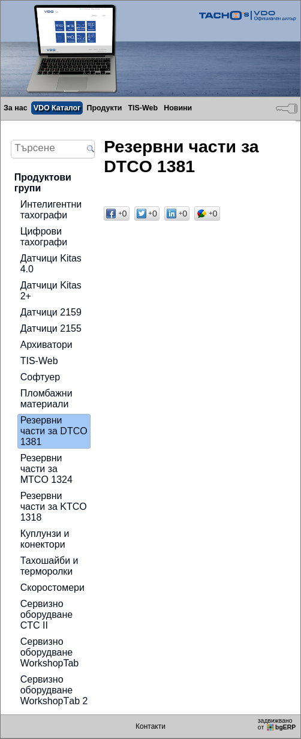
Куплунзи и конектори (45, 538)
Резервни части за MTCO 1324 (46, 469)
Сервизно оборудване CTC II (46, 614)
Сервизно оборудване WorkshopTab (49, 652)
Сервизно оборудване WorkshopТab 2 (54, 690)
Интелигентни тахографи (51, 209)
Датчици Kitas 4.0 (51, 263)
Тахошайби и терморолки (49, 565)
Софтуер (40, 377)
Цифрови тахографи (44, 236)
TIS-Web (143, 108)
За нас (16, 108)
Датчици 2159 (51, 312)
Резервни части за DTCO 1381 (54, 431)
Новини (178, 108)
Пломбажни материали (46, 398)
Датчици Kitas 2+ (51, 290)
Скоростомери (52, 587)
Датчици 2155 (51, 328)
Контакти (150, 726)
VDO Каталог (57, 108)
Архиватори (46, 345)
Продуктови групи (42, 182)
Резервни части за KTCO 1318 (53, 506)
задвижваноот (277, 724)
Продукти (104, 108)
